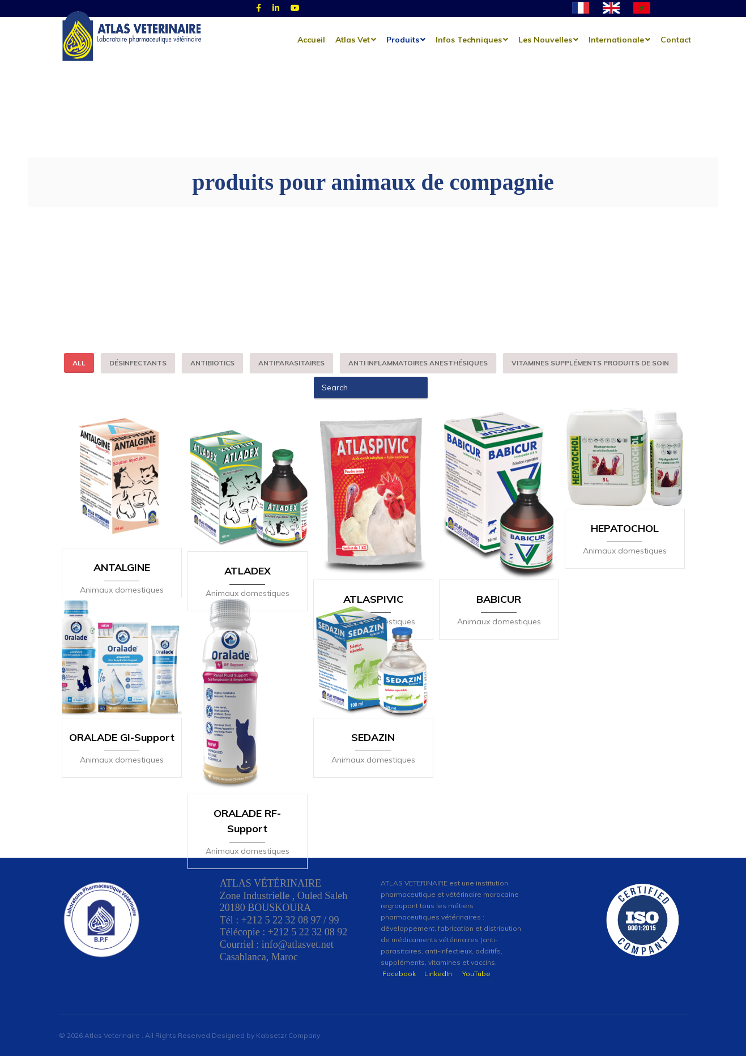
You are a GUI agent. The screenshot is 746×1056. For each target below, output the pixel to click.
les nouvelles (545, 40)
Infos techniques (469, 40)
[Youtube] (295, 8)
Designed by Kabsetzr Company (266, 1035)
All (79, 363)
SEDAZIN (373, 741)
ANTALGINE (121, 551)
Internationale (616, 40)
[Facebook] (258, 8)
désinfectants (138, 363)
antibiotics (212, 363)
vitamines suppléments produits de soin (590, 363)
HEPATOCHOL (625, 551)
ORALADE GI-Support (121, 741)
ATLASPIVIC (373, 551)
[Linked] (275, 8)
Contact (675, 40)
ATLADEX (247, 551)
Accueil (311, 40)
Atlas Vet (352, 40)
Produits (402, 40)
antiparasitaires (291, 363)
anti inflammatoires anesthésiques (418, 363)
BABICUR (498, 551)
